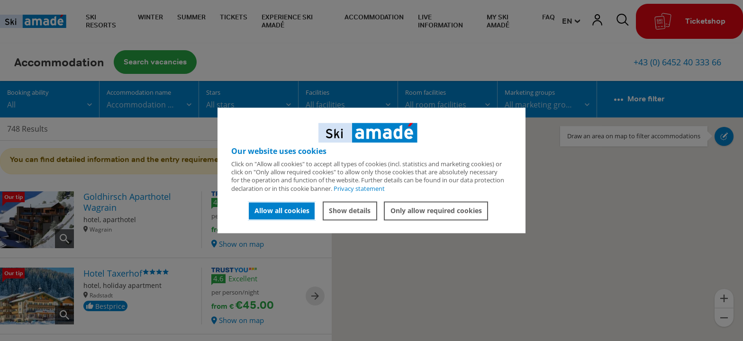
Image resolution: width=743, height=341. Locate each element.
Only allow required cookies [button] (436, 210)
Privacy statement (359, 188)
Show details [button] (350, 210)
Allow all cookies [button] (281, 210)
